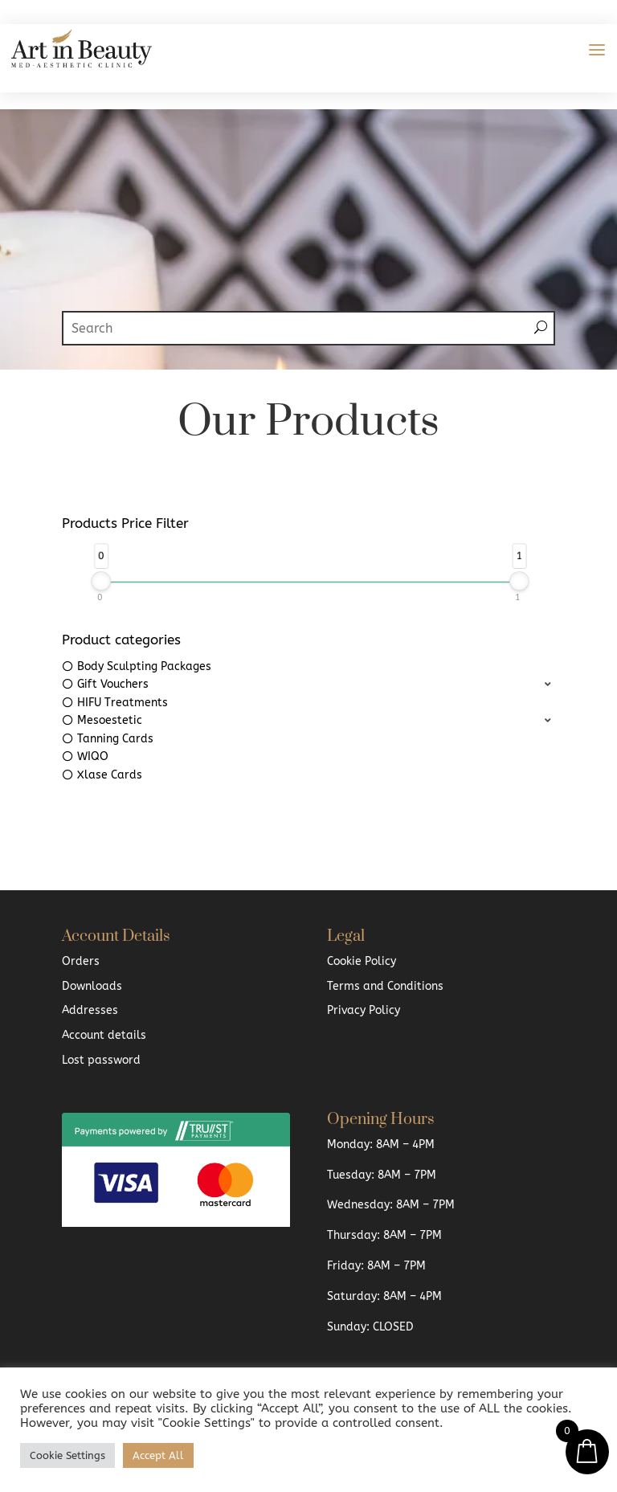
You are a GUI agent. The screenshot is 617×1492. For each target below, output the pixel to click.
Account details (104, 1035)
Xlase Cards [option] (109, 775)
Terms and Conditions (385, 986)
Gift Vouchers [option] (113, 684)
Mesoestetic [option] (109, 720)
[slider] (102, 581)
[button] (308, 685)
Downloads (92, 986)
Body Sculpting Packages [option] (144, 666)
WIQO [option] (92, 756)
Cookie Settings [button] (67, 1455)
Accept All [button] (158, 1455)
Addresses (90, 1010)
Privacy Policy (363, 1010)
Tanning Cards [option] (115, 739)
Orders (81, 961)
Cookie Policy (361, 961)
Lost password (101, 1060)
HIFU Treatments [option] (122, 702)
